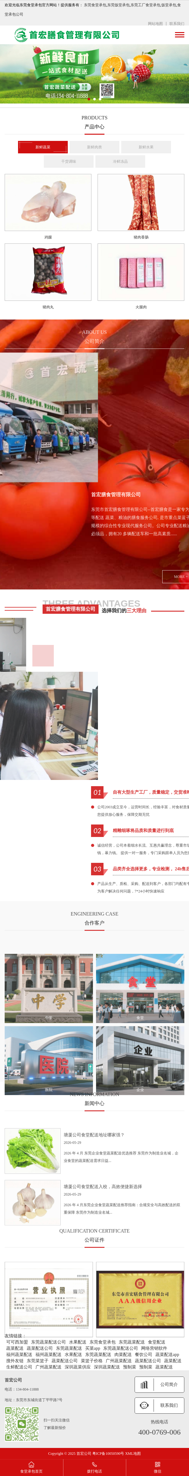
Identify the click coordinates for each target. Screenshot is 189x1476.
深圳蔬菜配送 (107, 1367)
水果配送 (77, 1342)
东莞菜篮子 (37, 1360)
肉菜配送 (123, 1354)
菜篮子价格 (92, 1360)
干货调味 (68, 161)
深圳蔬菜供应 (78, 1367)
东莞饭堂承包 (118, 5)
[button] (89, 99)
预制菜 (129, 1367)
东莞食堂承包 (95, 5)
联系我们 (176, 24)
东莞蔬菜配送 (132, 1342)
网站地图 (155, 24)
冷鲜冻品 (120, 161)
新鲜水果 (146, 147)
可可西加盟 (17, 1342)
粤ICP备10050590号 (108, 1453)
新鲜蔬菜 (43, 147)
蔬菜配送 (15, 1348)
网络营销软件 (154, 1348)
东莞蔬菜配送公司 (48, 1342)
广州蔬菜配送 (119, 1360)
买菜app (92, 1348)
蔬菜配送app (167, 1354)
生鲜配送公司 (19, 1367)
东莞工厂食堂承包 (145, 5)
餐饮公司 (143, 1354)
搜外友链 (15, 1360)
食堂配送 (156, 1342)
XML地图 (133, 1453)
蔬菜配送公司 (40, 1348)
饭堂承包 (168, 5)
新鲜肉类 (94, 147)
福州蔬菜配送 (19, 1354)
